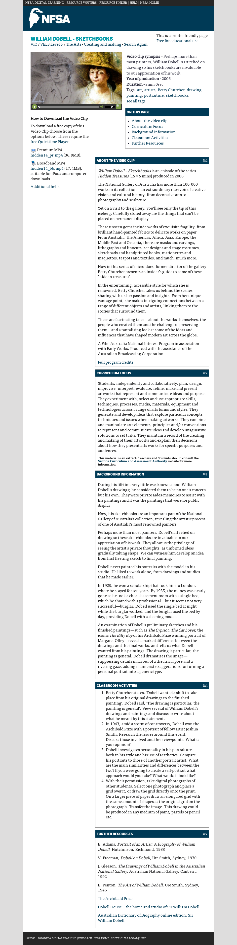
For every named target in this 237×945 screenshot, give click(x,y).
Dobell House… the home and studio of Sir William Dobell (148, 907)
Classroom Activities (150, 138)
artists (150, 90)
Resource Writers (82, 2)
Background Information (154, 132)
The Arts (73, 45)
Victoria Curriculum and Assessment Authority (132, 461)
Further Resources (148, 144)
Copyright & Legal (124, 938)
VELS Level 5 (51, 45)
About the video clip (149, 121)
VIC (34, 45)
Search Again (136, 45)
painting (134, 96)
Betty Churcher (171, 90)
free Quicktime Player (50, 142)
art (139, 90)
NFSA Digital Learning (44, 2)
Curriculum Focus (147, 127)
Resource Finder (113, 2)
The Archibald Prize (115, 899)
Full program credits (115, 363)
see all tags (136, 101)
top (205, 160)
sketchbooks (177, 96)
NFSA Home (149, 2)
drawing (194, 90)
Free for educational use (177, 41)
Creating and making (102, 45)
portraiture (154, 96)
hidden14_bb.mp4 (47, 169)
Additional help (45, 187)
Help (133, 2)
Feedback (85, 938)
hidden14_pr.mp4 (47, 156)
